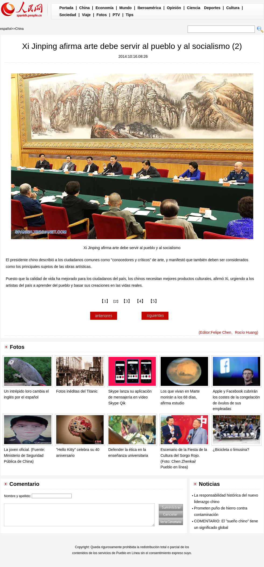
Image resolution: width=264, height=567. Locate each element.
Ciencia (193, 8)
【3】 (126, 301)
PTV (116, 15)
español (6, 29)
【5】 (153, 301)
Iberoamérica (149, 8)
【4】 (140, 301)
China (84, 8)
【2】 (116, 301)
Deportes (212, 8)
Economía (105, 8)
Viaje (86, 15)
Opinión (174, 8)
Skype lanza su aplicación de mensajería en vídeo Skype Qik (130, 397)
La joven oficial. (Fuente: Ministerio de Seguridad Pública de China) (24, 455)
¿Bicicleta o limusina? (231, 449)
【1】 (105, 301)
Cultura (233, 8)
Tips (129, 15)
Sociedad (67, 15)
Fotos (102, 15)
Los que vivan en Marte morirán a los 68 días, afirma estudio (180, 397)
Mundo (125, 8)
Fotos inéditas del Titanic (77, 391)
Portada (66, 8)
